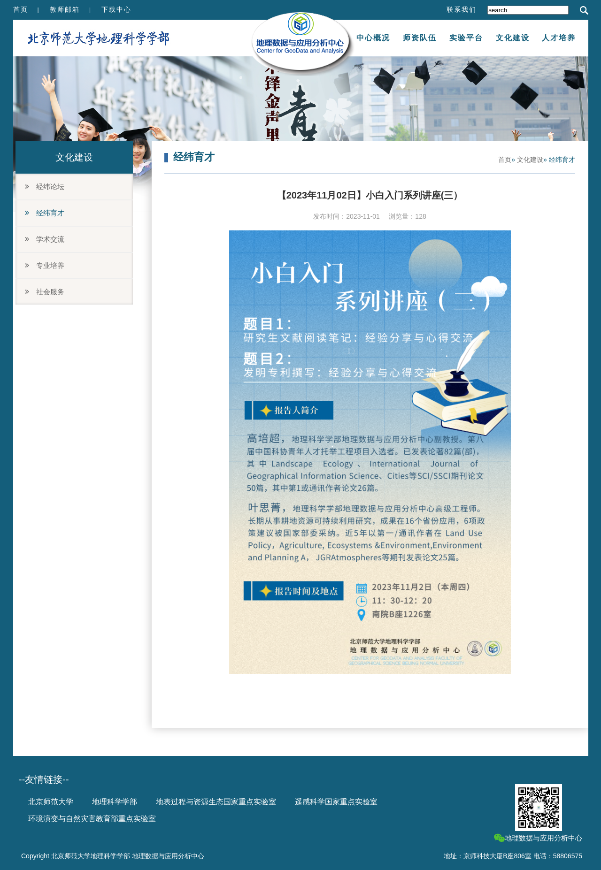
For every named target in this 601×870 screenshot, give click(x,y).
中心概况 (373, 38)
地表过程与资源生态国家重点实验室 (216, 802)
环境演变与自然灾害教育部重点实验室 (92, 819)
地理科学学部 (114, 802)
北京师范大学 (50, 802)
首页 (20, 9)
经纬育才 (44, 213)
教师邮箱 (65, 9)
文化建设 (513, 38)
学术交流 (44, 239)
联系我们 (462, 9)
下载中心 (116, 9)
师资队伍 (420, 38)
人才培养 (559, 38)
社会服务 (44, 292)
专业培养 (44, 265)
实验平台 (466, 38)
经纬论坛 (44, 187)
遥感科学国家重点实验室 (336, 802)
